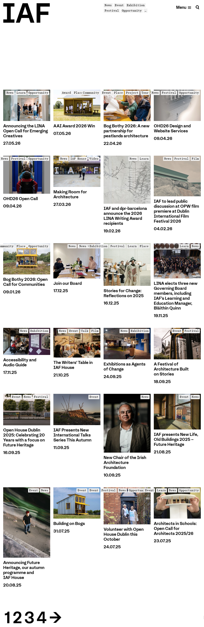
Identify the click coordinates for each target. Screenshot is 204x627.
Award (66, 92)
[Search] (197, 7)
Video (93, 158)
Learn (21, 92)
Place (78, 92)
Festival (112, 10)
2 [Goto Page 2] (17, 618)
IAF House (78, 158)
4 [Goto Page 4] (41, 618)
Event (119, 5)
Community (91, 92)
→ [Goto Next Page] (55, 618)
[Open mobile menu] (183, 7)
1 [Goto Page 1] (7, 618)
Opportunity (132, 10)
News (108, 5)
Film (195, 158)
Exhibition (136, 5)
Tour (145, 92)
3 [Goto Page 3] (29, 618)
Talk (84, 331)
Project (132, 92)
